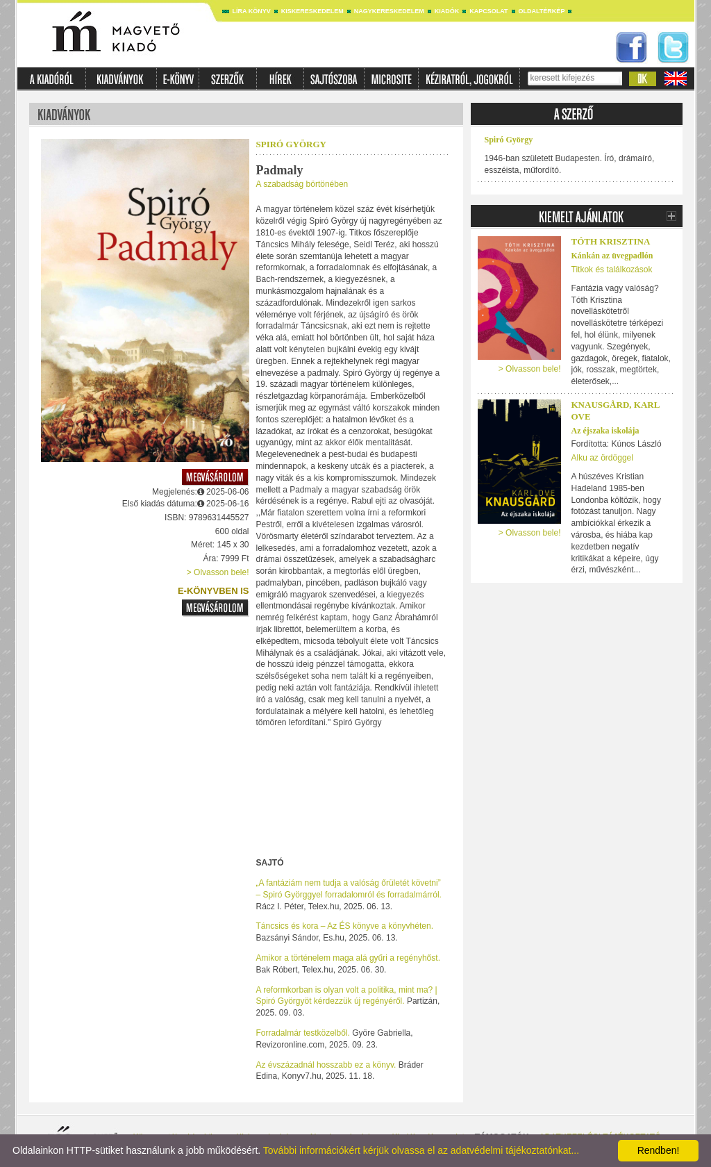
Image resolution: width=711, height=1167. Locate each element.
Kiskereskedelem (312, 11)
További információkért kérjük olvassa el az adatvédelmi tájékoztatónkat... (421, 1150)
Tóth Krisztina (611, 241)
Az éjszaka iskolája (605, 431)
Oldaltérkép (542, 11)
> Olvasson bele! (218, 572)
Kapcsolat (488, 11)
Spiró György (291, 144)
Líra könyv (252, 11)
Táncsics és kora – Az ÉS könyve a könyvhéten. (344, 926)
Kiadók (447, 11)
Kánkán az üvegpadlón (612, 255)
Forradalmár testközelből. (303, 1033)
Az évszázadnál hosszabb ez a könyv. (326, 1065)
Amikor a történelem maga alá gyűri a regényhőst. (348, 958)
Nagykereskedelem (389, 11)
